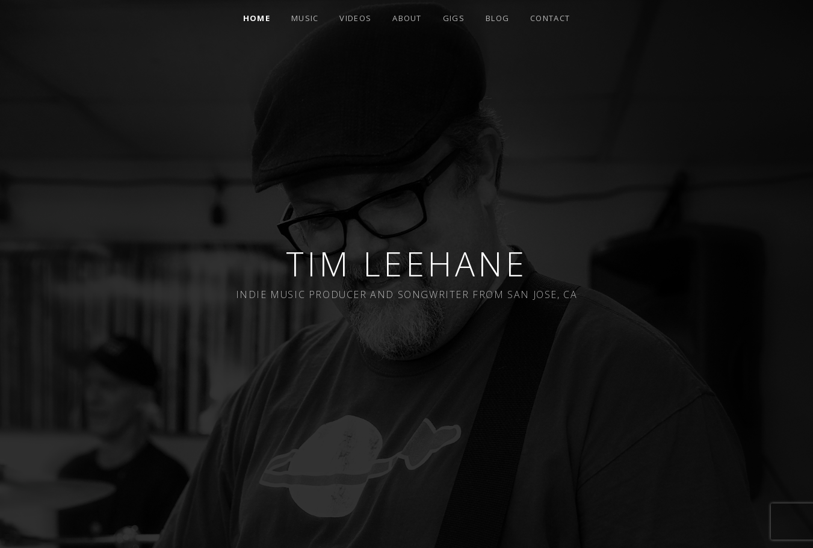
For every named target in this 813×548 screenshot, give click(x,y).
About (407, 18)
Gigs (454, 18)
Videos (355, 18)
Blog (497, 18)
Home (256, 18)
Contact (550, 18)
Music (305, 18)
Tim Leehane (407, 263)
